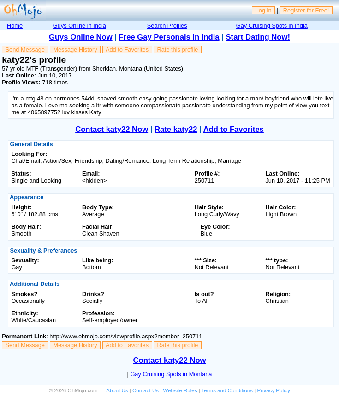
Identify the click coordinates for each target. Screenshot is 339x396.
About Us (117, 390)
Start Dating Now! (258, 37)
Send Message (25, 49)
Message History (75, 49)
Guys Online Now (81, 37)
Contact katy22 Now (111, 129)
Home (15, 25)
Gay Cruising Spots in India (272, 25)
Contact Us (145, 390)
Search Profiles (167, 25)
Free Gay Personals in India (169, 37)
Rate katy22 (176, 129)
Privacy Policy (273, 390)
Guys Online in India (79, 25)
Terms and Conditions (227, 390)
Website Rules (180, 390)
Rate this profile (177, 49)
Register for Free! (306, 10)
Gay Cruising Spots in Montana (171, 374)
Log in (264, 10)
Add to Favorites (127, 49)
